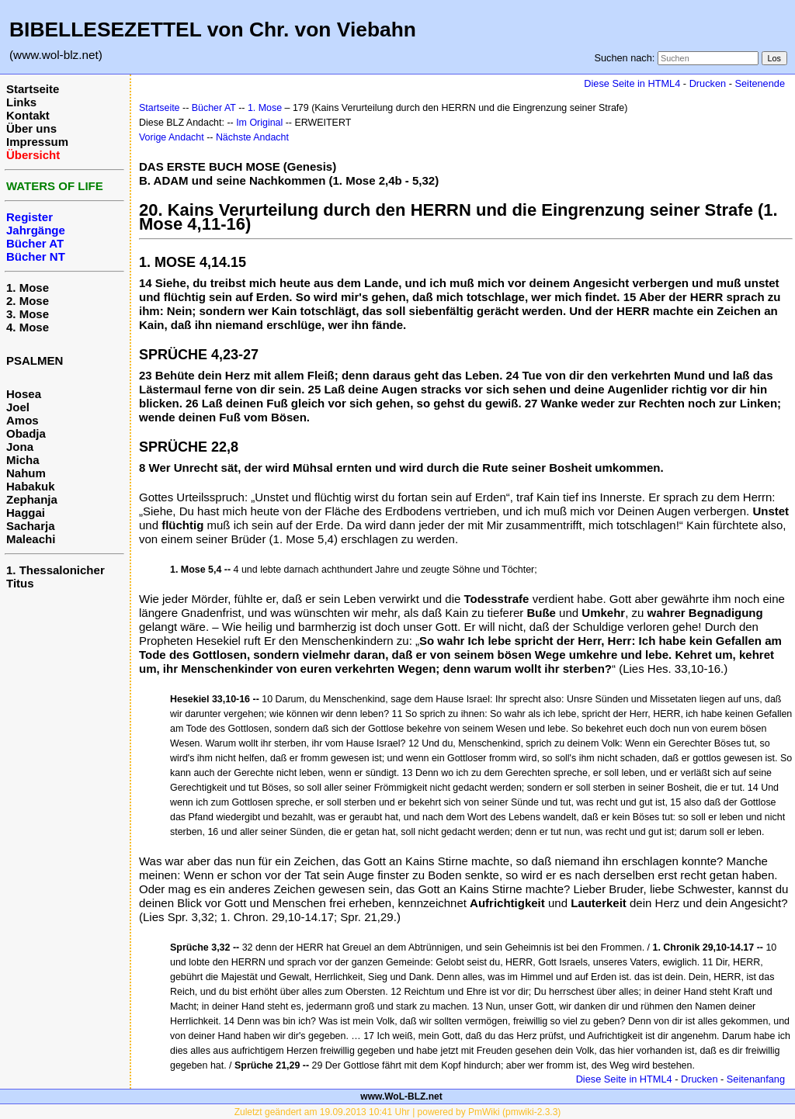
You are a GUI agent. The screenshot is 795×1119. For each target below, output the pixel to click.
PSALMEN (34, 360)
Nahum (26, 473)
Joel (18, 407)
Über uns (31, 128)
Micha (23, 459)
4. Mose (27, 327)
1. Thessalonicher (55, 570)
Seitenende (759, 83)
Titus (20, 583)
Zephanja (31, 499)
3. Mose (27, 313)
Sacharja (30, 525)
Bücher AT (214, 107)
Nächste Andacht (252, 137)
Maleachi (30, 539)
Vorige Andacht (171, 137)
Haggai (25, 512)
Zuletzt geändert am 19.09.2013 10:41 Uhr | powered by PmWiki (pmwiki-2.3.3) (397, 1112)
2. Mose (27, 300)
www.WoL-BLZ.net (401, 1096)
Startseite (32, 88)
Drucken (707, 83)
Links (21, 102)
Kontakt (28, 115)
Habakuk (30, 486)
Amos (22, 420)
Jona (19, 446)
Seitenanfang (756, 1079)
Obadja (26, 433)
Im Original (259, 122)
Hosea (23, 393)
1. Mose (27, 287)
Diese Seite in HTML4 (632, 83)
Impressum (37, 141)
